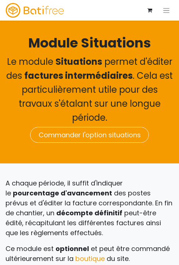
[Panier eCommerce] (149, 10)
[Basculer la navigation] (166, 10)
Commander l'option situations (90, 134)
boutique (90, 258)
